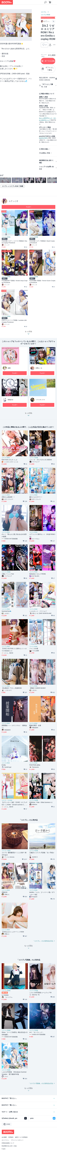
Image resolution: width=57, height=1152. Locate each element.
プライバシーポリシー (17, 1140)
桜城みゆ (10, 399)
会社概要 (4, 1137)
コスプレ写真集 (6, 237)
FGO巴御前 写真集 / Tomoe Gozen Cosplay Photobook (42, 281)
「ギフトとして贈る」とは (47, 85)
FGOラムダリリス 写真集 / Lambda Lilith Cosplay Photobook (14, 321)
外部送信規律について (8, 1143)
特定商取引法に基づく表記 (46, 161)
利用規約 (10, 1137)
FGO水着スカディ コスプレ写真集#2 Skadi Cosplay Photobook (14, 242)
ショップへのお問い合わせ (46, 168)
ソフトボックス (40, 399)
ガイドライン (5, 1140)
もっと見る (28, 414)
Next (28, 25)
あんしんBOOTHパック (45, 118)
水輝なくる (38, 368)
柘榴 (9, 368)
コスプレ (44, 12)
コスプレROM (45, 15)
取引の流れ (45, 149)
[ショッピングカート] (50, 2)
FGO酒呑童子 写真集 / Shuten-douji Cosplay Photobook (14, 281)
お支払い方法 (45, 153)
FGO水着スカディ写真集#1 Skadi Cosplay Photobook (42, 242)
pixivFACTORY (43, 138)
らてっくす (13, 201)
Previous (3, 25)
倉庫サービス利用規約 (21, 1137)
